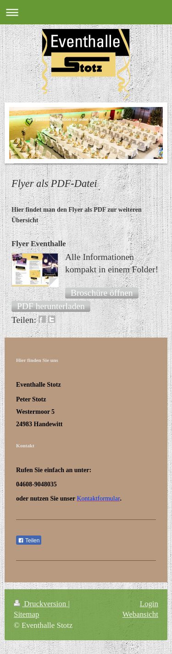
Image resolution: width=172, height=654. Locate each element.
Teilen (28, 540)
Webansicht (140, 614)
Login (149, 603)
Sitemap (26, 614)
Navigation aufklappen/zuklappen (86, 12)
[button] (102, 293)
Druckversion (41, 603)
